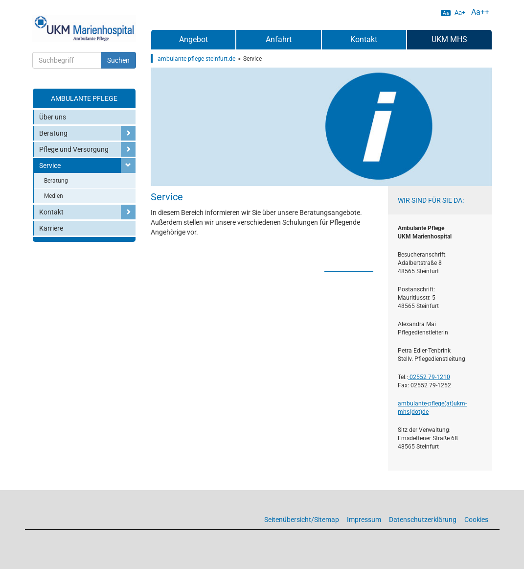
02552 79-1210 (429, 377)
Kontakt (51, 212)
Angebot (193, 39)
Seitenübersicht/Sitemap (301, 519)
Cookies (476, 519)
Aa (446, 13)
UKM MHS (449, 39)
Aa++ (480, 12)
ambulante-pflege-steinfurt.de (196, 58)
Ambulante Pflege (84, 98)
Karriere (51, 228)
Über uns (52, 117)
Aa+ (460, 12)
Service (50, 165)
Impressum (364, 519)
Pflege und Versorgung (74, 149)
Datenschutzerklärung (422, 519)
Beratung (53, 133)
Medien (53, 195)
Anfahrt (279, 39)
